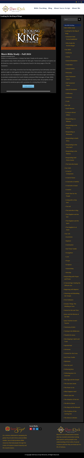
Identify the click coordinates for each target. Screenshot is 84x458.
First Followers (68, 300)
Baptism (68, 241)
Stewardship (70, 268)
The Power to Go (69, 387)
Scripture (69, 264)
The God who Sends (72, 164)
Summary (69, 97)
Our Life (67, 234)
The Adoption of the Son (71, 399)
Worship (68, 272)
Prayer (68, 260)
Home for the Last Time (71, 310)
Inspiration (69, 64)
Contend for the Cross (71, 353)
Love (67, 257)
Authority (69, 53)
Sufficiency (69, 93)
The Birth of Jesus (69, 403)
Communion (69, 245)
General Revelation (71, 61)
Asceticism (69, 237)
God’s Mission (70, 108)
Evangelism (69, 253)
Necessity (69, 72)
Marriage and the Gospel (71, 379)
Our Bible (68, 49)
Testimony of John (69, 327)
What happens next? (70, 391)
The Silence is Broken (70, 418)
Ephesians (67, 361)
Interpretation (70, 68)
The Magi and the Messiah (72, 407)
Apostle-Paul (68, 345)
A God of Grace (70, 178)
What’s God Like (69, 395)
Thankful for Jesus (69, 335)
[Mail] (40, 429)
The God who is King (72, 210)
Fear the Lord (68, 365)
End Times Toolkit (71, 249)
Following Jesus (69, 369)
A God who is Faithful (72, 181)
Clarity (68, 57)
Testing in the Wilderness (71, 331)
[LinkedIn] (37, 429)
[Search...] (71, 19)
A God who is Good (71, 185)
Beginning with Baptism (71, 289)
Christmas (67, 349)
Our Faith (68, 168)
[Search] (79, 19)
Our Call (67, 105)
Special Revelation (71, 89)
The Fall (68, 206)
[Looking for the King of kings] (28, 20)
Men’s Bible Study (69, 28)
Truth (67, 101)
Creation (68, 189)
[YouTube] (31, 429)
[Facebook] (34, 429)
